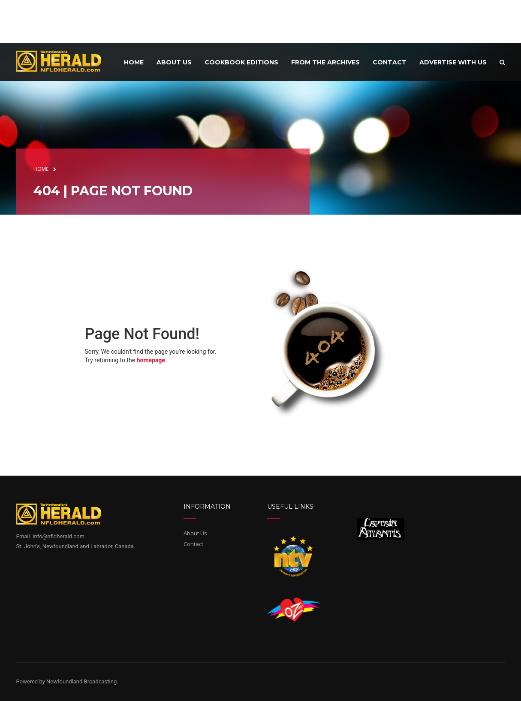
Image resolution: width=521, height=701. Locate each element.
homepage (151, 360)
